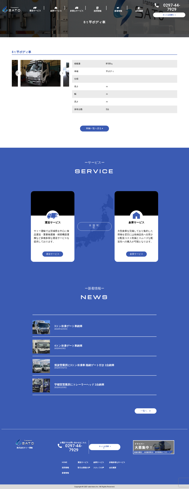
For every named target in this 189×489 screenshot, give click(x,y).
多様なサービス (76, 11)
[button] (94, 226)
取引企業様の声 (84, 468)
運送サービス (35, 11)
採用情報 (97, 11)
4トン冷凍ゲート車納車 (68, 345)
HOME (64, 462)
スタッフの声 (98, 468)
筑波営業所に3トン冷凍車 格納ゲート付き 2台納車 (84, 365)
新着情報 (118, 11)
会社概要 (139, 11)
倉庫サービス (56, 11)
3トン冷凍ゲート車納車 (68, 326)
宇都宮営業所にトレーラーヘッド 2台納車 (79, 384)
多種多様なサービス (117, 462)
